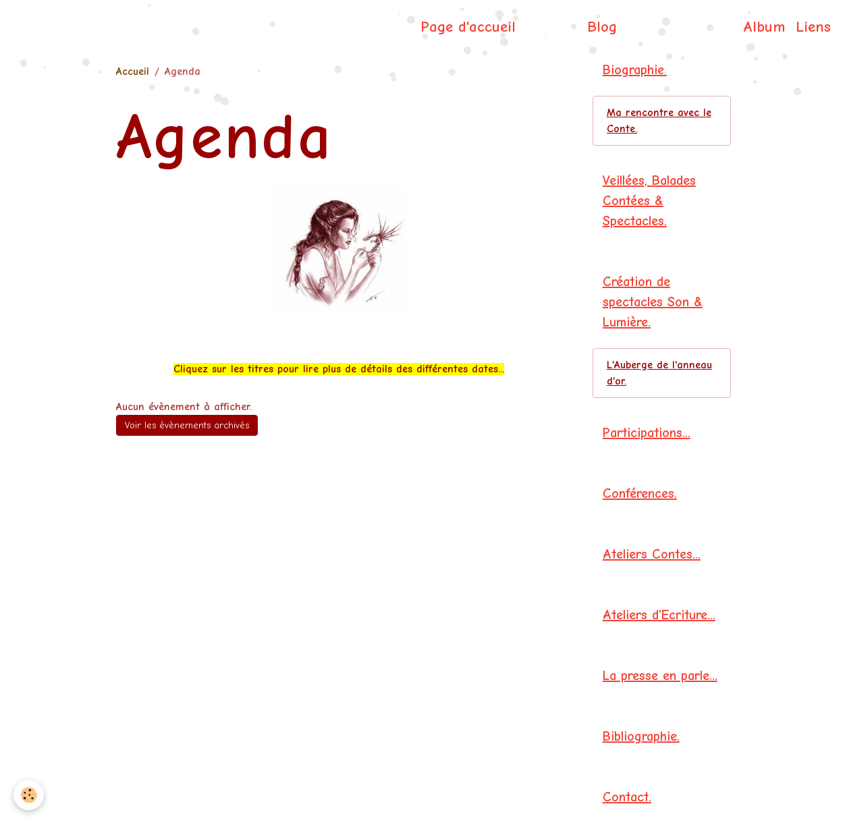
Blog (602, 27)
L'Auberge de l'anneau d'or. (659, 373)
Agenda (551, 27)
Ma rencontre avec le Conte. (659, 121)
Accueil (132, 71)
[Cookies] (28, 795)
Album (764, 27)
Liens (813, 27)
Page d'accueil (468, 27)
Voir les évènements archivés (187, 425)
